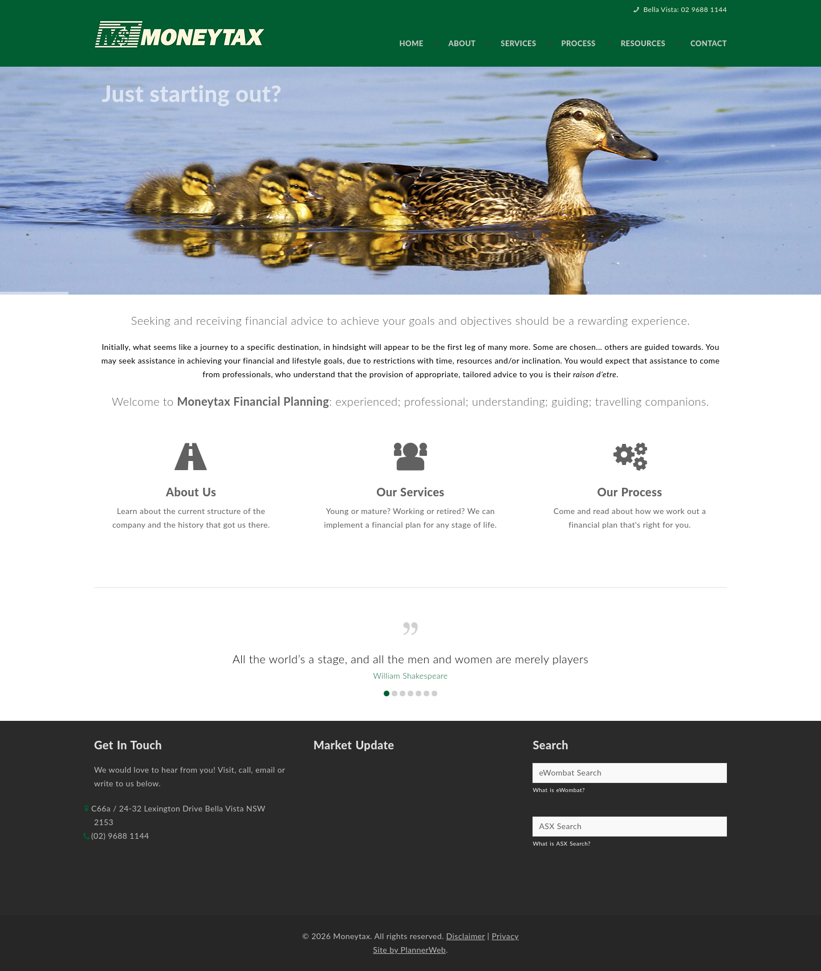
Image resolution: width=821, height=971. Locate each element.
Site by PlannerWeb (409, 949)
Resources (643, 43)
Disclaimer (465, 936)
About (462, 43)
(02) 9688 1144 (120, 836)
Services (518, 43)
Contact (708, 43)
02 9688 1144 (704, 9)
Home (411, 43)
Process (579, 43)
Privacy (504, 936)
